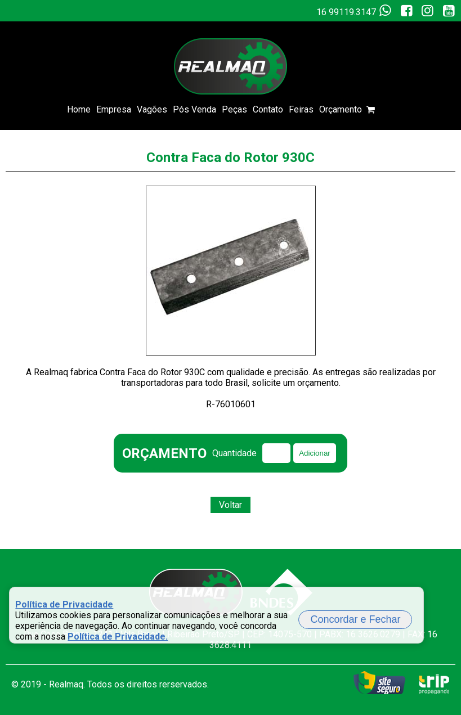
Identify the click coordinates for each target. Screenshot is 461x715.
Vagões (152, 109)
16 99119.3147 (355, 11)
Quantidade (234, 453)
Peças (234, 109)
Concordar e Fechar (355, 619)
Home (79, 109)
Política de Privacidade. (118, 636)
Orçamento (356, 109)
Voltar (230, 505)
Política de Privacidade (64, 604)
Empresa (113, 109)
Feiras (301, 109)
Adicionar (314, 453)
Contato (268, 109)
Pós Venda (194, 109)
